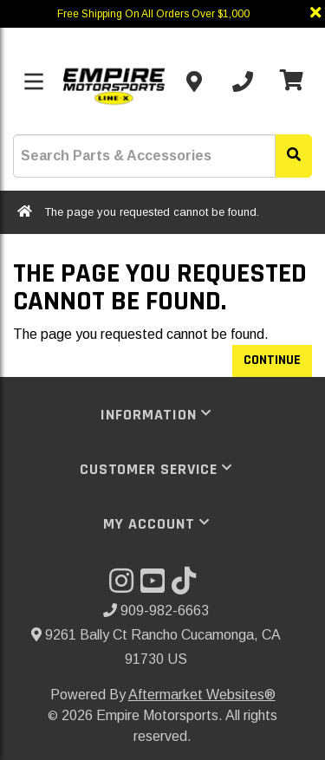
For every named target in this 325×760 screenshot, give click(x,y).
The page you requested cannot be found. (151, 211)
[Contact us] (194, 81)
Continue (272, 360)
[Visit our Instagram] (124, 586)
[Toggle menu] (34, 81)
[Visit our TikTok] (187, 586)
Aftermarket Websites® (202, 694)
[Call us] (242, 81)
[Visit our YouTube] (156, 586)
